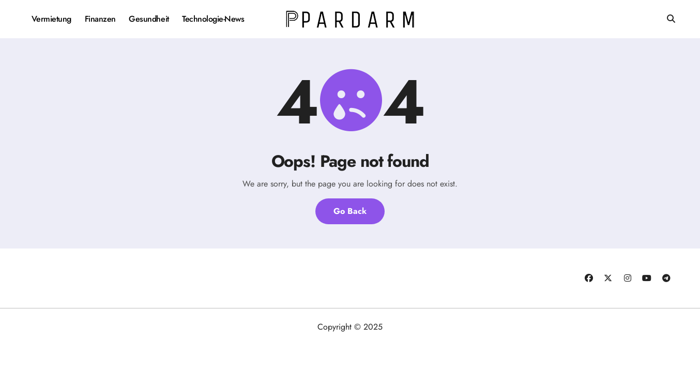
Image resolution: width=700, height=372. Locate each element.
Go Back (350, 211)
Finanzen (100, 19)
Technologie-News (213, 19)
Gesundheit (149, 19)
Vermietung (51, 19)
